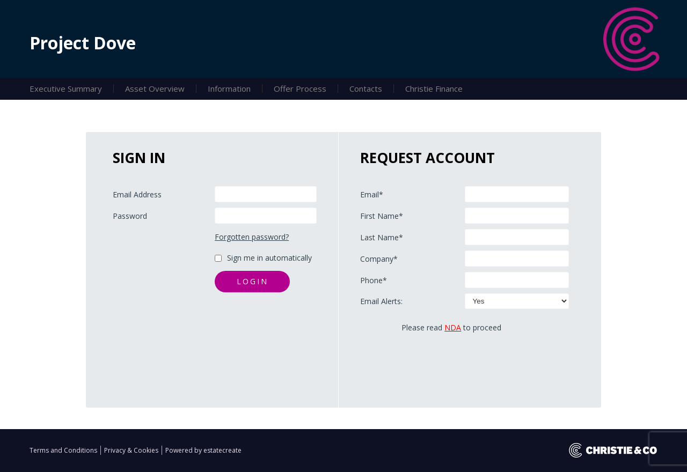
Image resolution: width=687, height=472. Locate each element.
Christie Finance (434, 88)
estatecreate (222, 450)
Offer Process (300, 88)
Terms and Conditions (64, 450)
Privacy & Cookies (132, 450)
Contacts (365, 88)
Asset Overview (155, 88)
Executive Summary (66, 88)
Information (229, 88)
